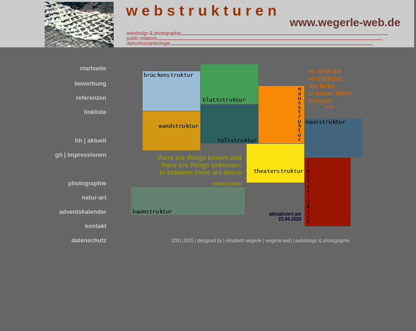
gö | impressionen (80, 154)
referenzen (91, 97)
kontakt (95, 226)
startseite (93, 68)
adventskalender (82, 211)
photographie (87, 183)
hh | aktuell (90, 140)
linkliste (95, 111)
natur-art (94, 197)
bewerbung (90, 83)
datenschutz (88, 240)
